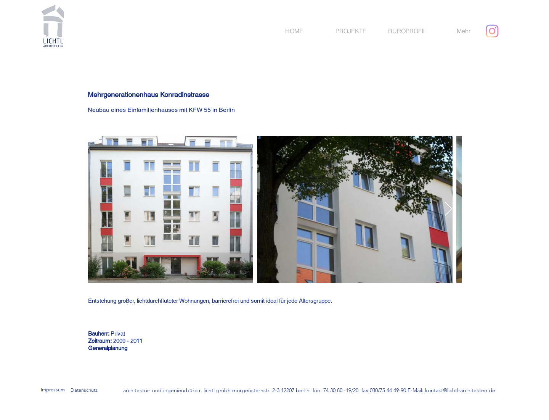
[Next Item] (448, 209)
